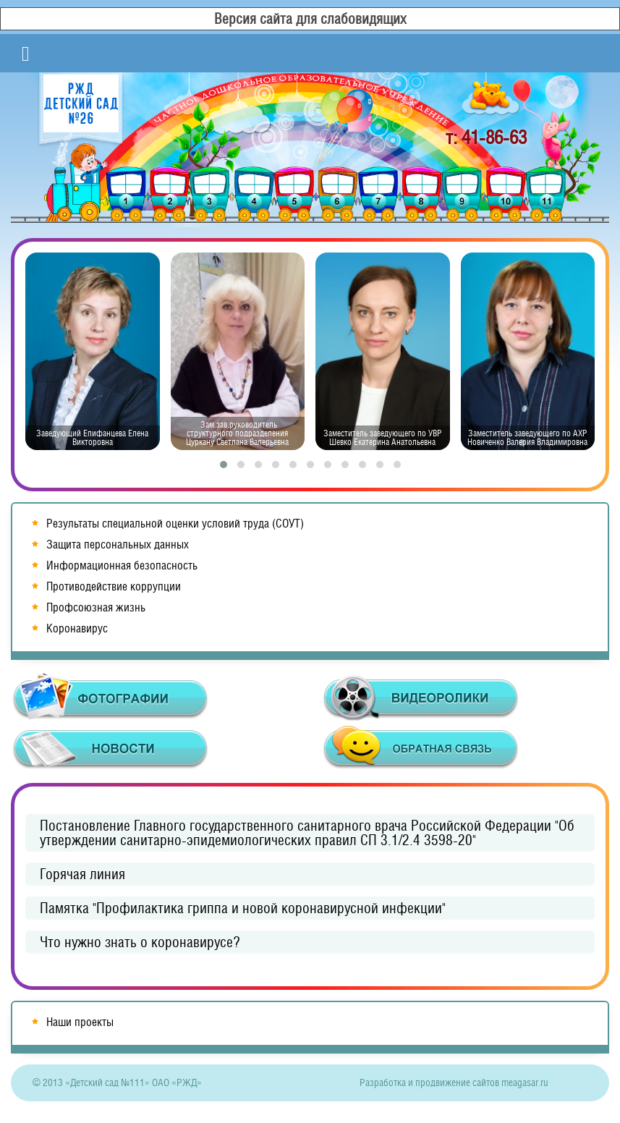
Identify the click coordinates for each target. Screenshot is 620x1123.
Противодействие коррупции (113, 586)
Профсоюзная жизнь (95, 607)
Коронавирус (77, 628)
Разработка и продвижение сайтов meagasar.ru (454, 1082)
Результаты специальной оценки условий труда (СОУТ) (175, 523)
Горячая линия (82, 874)
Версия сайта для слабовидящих (310, 18)
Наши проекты (80, 1022)
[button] (223, 464)
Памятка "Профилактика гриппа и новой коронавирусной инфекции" (243, 908)
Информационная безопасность (122, 565)
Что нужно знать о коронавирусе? (140, 942)
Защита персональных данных (117, 544)
